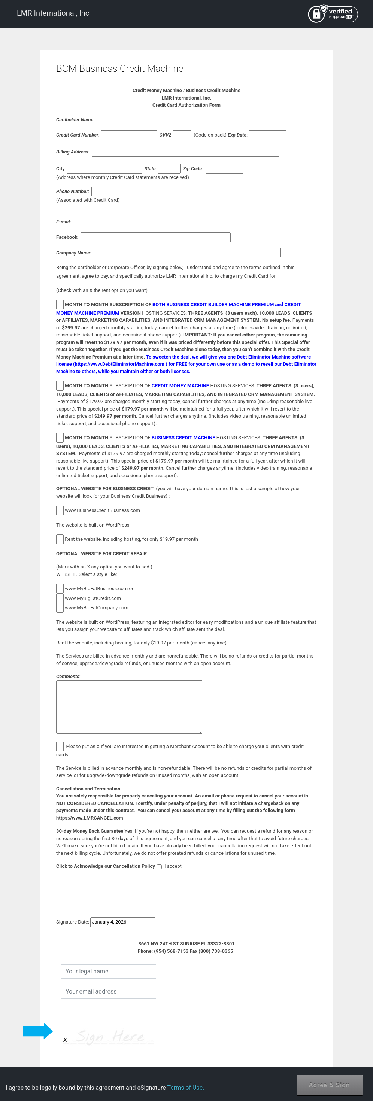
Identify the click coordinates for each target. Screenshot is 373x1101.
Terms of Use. (185, 1087)
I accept (169, 866)
